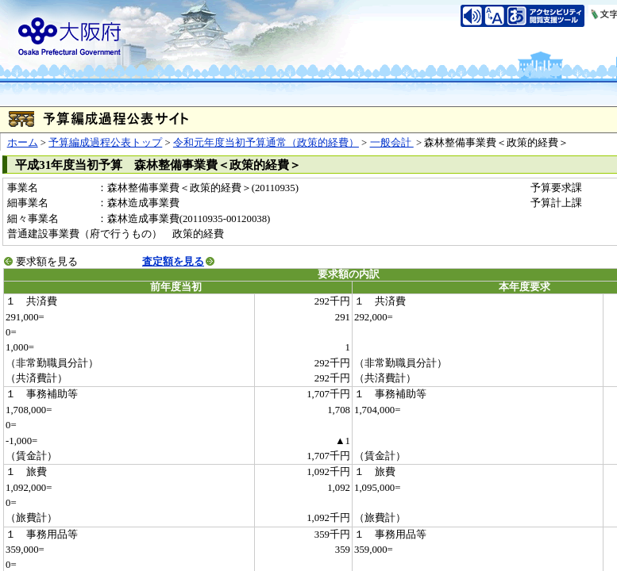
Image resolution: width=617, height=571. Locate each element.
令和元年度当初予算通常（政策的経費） (266, 142)
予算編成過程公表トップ (105, 142)
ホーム (22, 142)
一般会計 (392, 142)
